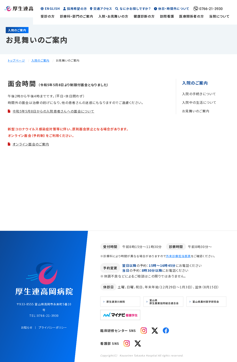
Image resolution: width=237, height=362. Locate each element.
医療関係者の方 (191, 16)
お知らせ (26, 327)
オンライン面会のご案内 (31, 144)
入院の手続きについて (199, 93)
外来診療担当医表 (178, 256)
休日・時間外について (173, 8)
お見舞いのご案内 (195, 110)
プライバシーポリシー (53, 327)
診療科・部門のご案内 (76, 16)
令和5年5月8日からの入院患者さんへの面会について (53, 111)
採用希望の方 (77, 8)
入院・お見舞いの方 (113, 16)
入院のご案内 (40, 60)
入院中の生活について (199, 102)
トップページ (16, 60)
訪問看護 (167, 16)
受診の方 (48, 16)
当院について (219, 16)
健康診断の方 (144, 16)
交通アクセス (102, 8)
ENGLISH (52, 8)
